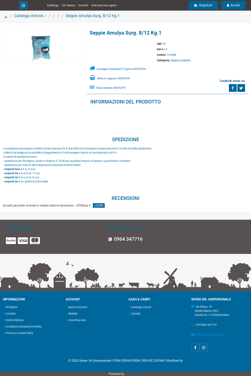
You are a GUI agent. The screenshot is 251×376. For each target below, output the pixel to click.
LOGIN (98, 205)
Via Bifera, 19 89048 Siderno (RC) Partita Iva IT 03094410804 (210, 311)
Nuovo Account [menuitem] (76, 307)
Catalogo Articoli (28, 15)
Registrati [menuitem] (203, 5)
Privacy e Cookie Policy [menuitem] (18, 333)
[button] (41, 45)
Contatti (83, 5)
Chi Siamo (68, 5)
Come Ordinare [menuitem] (13, 320)
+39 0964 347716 (206, 324)
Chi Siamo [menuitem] (10, 307)
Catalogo (53, 5)
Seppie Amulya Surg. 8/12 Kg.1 (93, 15)
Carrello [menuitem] (134, 313)
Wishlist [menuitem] (72, 313)
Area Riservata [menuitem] (76, 320)
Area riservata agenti (103, 5)
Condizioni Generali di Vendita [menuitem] (22, 326)
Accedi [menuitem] (233, 5)
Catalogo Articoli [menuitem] (139, 307)
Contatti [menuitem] (9, 313)
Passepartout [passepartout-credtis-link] (133, 374)
